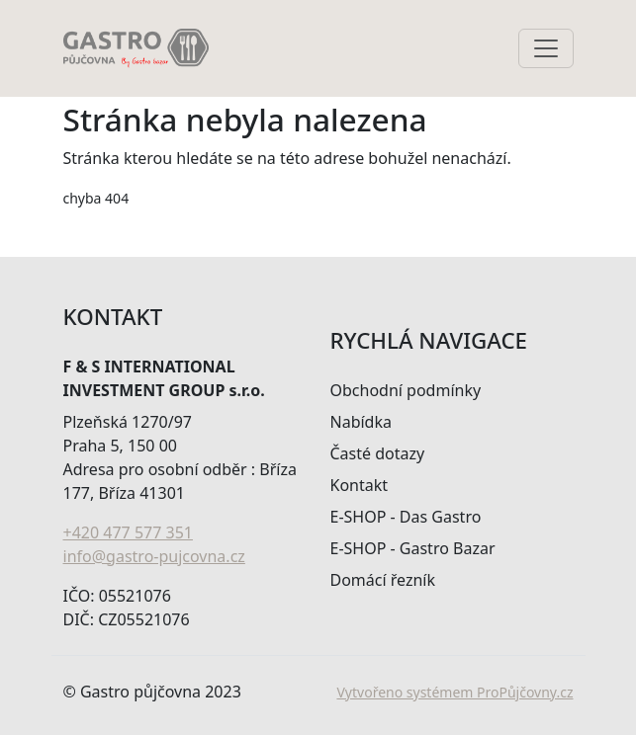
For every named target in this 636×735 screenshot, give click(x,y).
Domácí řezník (383, 580)
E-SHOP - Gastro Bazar (413, 548)
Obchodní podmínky (406, 390)
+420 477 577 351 (128, 532)
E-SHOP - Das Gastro (406, 517)
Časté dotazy (377, 453)
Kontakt (359, 485)
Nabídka (361, 422)
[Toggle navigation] (546, 48)
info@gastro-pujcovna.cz (154, 556)
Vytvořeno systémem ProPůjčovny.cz (454, 692)
